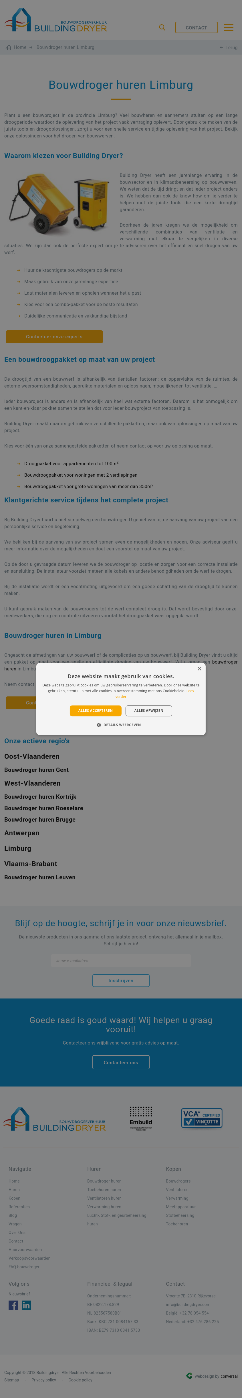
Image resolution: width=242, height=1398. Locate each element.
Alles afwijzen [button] (148, 710)
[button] (121, 725)
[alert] (121, 699)
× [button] (199, 669)
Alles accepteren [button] (95, 710)
